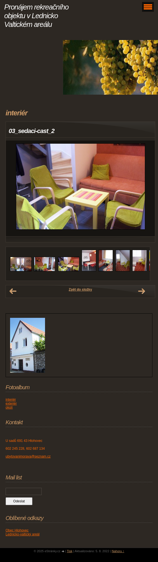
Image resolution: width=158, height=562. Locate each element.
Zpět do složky (80, 290)
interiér (11, 400)
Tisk (69, 551)
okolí (9, 407)
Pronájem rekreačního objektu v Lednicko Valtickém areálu (36, 16)
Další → (141, 291)
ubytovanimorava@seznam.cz (28, 456)
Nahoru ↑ (118, 551)
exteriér (11, 403)
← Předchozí (13, 291)
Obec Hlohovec (17, 530)
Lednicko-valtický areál (22, 534)
